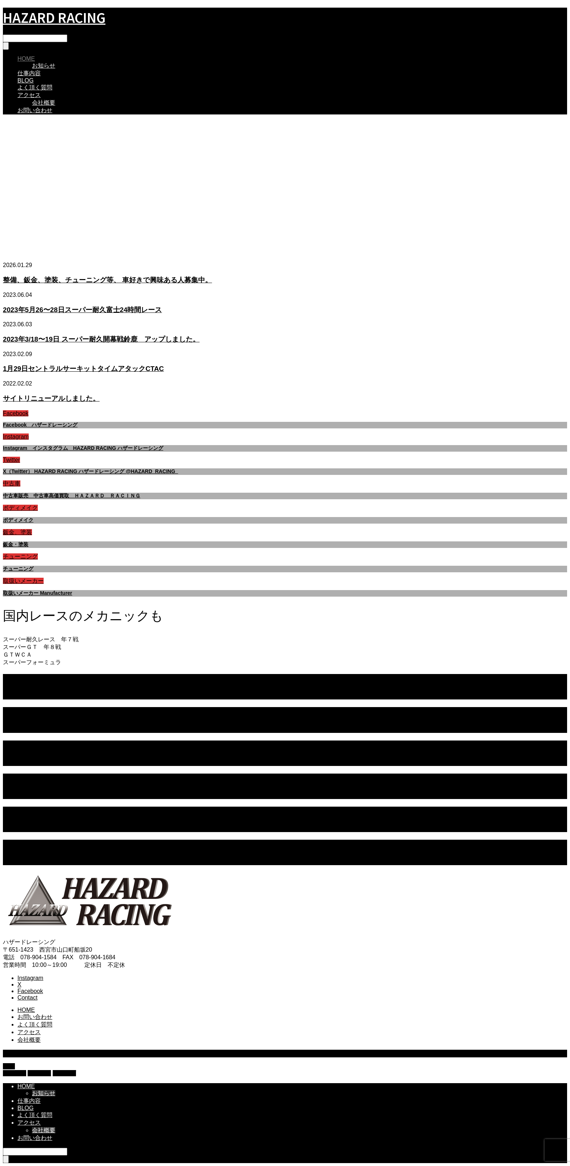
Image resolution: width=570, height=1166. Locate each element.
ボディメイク (20, 508)
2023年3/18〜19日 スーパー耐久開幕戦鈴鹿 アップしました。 (101, 339)
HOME (26, 59)
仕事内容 (29, 73)
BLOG (25, 80)
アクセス (29, 95)
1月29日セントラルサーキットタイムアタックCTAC (83, 368)
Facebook (15, 413)
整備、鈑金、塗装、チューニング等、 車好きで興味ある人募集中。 (107, 280)
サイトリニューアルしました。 (51, 398)
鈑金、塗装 (17, 532)
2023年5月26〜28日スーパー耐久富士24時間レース (82, 310)
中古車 (11, 483)
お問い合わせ (34, 110)
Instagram (16, 436)
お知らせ (43, 65)
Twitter (11, 460)
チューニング (20, 556)
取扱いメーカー (23, 581)
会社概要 (43, 103)
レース (26, 695)
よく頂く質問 (34, 87)
